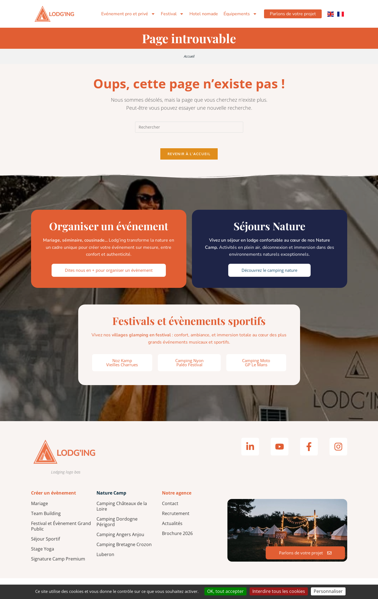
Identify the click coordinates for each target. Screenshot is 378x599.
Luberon (105, 556)
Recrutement (175, 515)
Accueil (189, 56)
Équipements (238, 14)
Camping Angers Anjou (120, 536)
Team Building (46, 515)
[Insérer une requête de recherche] (189, 127)
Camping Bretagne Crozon (124, 546)
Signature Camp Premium (58, 560)
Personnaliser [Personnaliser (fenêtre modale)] (328, 591)
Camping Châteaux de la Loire (122, 507)
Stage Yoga (42, 550)
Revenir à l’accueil (189, 155)
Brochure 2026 (177, 534)
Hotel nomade (202, 14)
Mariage (39, 505)
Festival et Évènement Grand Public (61, 527)
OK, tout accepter (225, 591)
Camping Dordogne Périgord (117, 523)
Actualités (172, 525)
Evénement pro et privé (127, 14)
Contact (170, 505)
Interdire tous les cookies (278, 591)
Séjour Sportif (45, 540)
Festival (170, 14)
